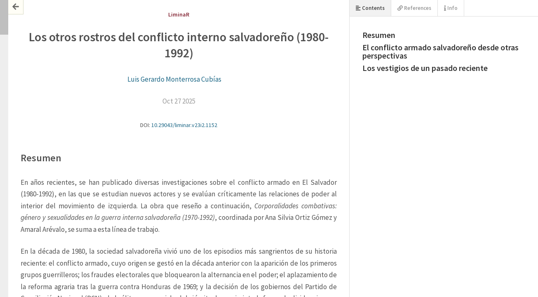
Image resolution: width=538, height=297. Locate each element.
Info (451, 8)
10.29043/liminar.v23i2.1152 (184, 125)
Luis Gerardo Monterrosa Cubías (174, 79)
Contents (370, 8)
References (414, 8)
